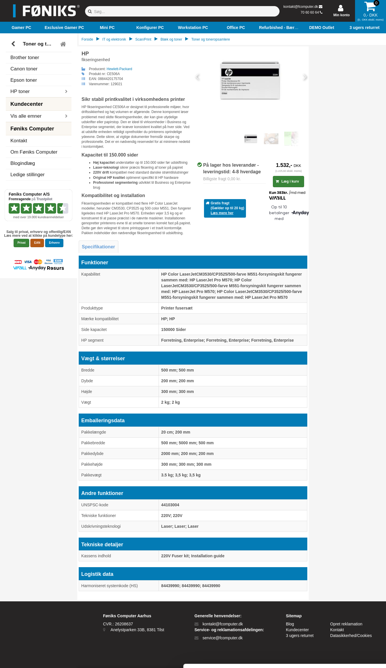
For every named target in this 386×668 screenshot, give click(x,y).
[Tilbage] (13, 44)
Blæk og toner (171, 39)
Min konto (341, 15)
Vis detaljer (301, 656)
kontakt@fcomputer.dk (301, 7)
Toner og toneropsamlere (39, 44)
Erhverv (54, 242)
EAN (37, 242)
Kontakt (18, 140)
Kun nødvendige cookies (337, 618)
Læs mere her (222, 213)
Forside (87, 39)
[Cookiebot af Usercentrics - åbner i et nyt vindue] (37, 656)
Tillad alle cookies (337, 599)
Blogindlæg (22, 163)
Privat (21, 242)
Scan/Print (143, 39)
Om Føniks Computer (33, 152)
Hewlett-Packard (119, 69)
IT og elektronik (114, 39)
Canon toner (24, 69)
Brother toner (24, 57)
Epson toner (23, 80)
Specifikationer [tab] (98, 246)
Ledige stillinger (27, 174)
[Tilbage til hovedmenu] (63, 44)
